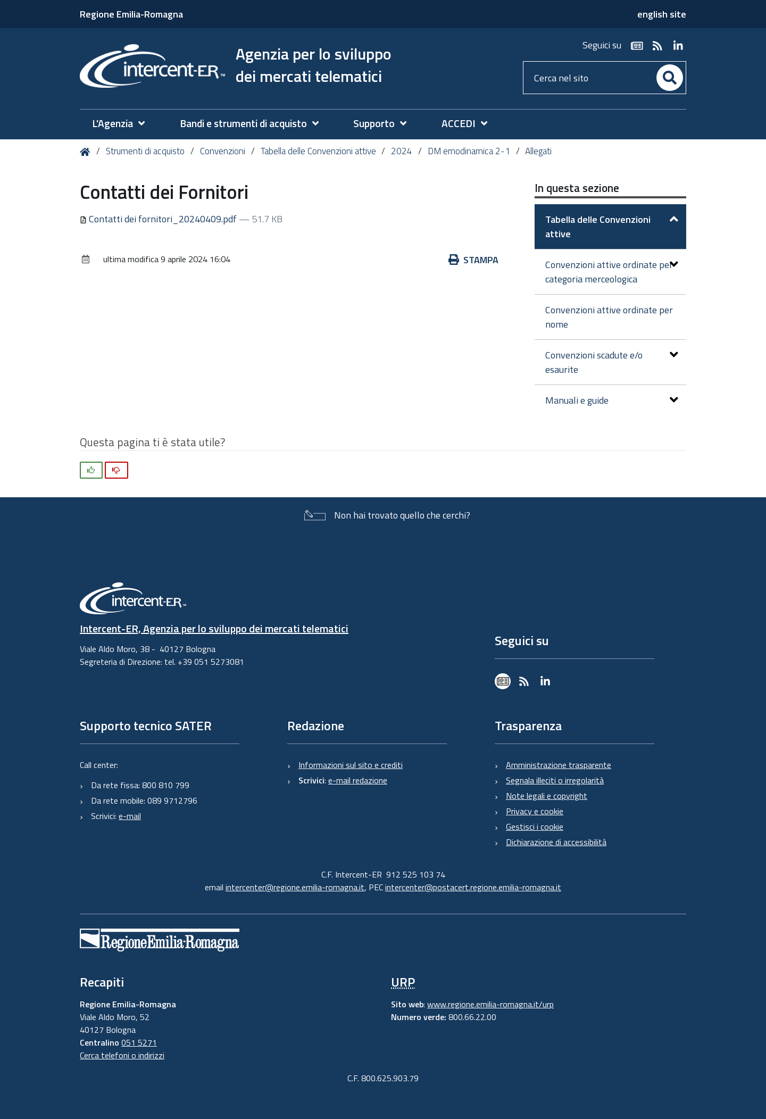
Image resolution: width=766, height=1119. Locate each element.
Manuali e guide (611, 400)
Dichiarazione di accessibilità (556, 842)
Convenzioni (222, 151)
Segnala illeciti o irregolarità (555, 780)
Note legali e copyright (546, 795)
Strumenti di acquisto (145, 151)
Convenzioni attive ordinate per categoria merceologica (611, 271)
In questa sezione (577, 187)
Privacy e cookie (534, 811)
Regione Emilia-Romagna (131, 14)
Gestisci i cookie (534, 826)
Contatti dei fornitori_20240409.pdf (159, 219)
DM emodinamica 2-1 (469, 151)
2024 (401, 151)
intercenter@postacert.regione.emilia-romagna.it (473, 887)
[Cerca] (669, 77)
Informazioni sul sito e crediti (350, 764)
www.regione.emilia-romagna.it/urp (490, 1004)
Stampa (473, 260)
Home (87, 151)
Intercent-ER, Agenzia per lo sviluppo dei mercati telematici (214, 628)
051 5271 (139, 1042)
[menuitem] (123, 123)
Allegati (538, 151)
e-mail (130, 815)
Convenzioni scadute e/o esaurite (611, 362)
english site (661, 14)
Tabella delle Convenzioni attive (318, 151)
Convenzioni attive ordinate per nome (609, 317)
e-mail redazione (357, 780)
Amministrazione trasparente (558, 764)
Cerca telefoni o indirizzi (122, 1055)
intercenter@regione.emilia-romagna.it (295, 887)
